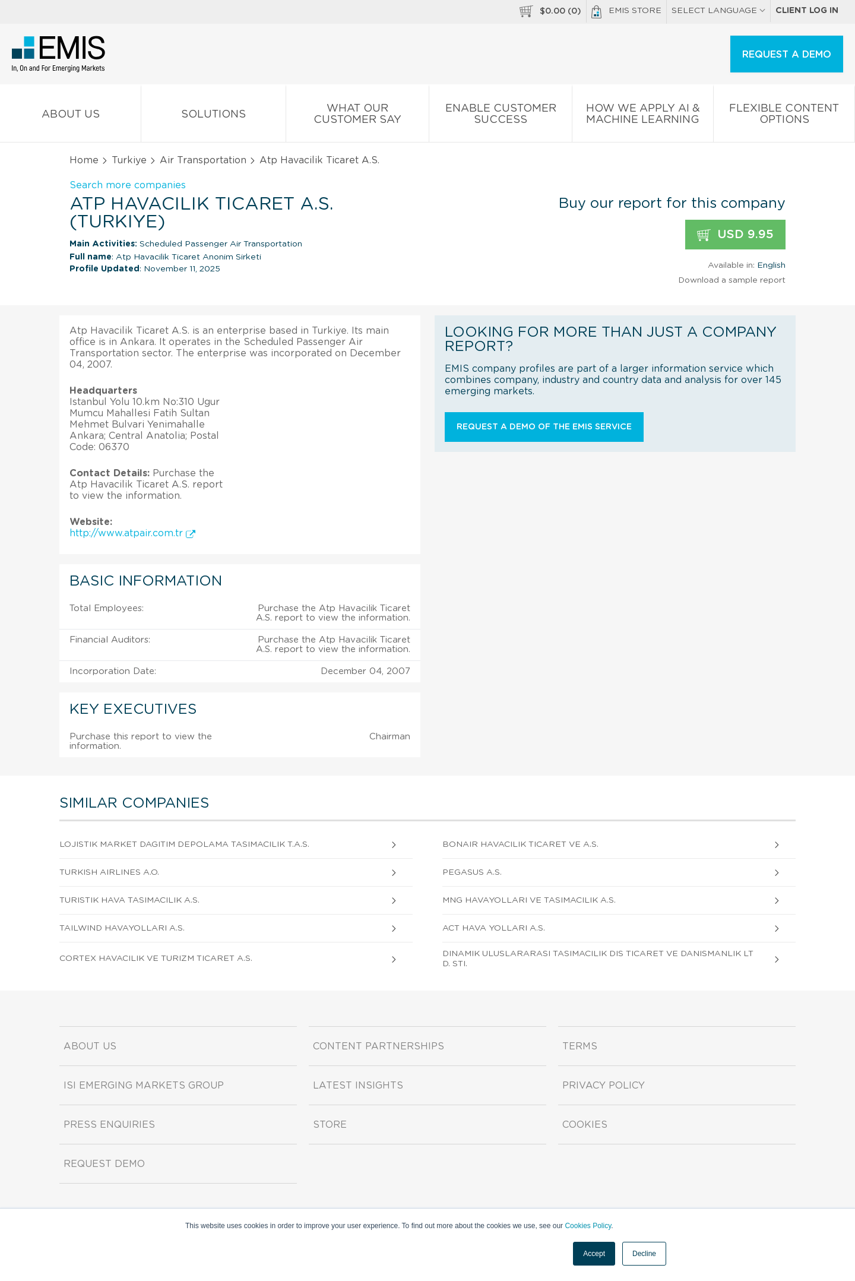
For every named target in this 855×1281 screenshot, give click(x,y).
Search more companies (127, 185)
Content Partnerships (378, 1046)
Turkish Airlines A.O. (109, 872)
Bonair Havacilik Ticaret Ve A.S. (520, 844)
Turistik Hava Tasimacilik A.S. (129, 900)
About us (70, 116)
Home (84, 160)
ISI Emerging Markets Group (144, 1085)
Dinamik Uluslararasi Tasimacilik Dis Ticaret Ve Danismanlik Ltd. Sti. (597, 959)
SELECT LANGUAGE (718, 11)
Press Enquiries (109, 1125)
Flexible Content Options (784, 116)
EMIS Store (626, 11)
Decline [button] (644, 1254)
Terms (579, 1046)
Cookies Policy (588, 1226)
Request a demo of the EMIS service (544, 427)
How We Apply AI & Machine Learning (642, 116)
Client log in (806, 11)
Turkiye (129, 160)
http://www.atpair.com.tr (132, 533)
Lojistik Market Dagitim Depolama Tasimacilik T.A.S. (184, 844)
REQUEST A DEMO (786, 54)
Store (330, 1125)
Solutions (213, 116)
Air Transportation (203, 160)
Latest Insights (358, 1085)
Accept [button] (594, 1254)
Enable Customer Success (500, 116)
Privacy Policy (603, 1085)
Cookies (584, 1125)
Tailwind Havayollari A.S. (122, 928)
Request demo (104, 1164)
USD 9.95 (735, 235)
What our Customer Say (357, 116)
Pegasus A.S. (472, 872)
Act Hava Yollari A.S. (493, 928)
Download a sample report (732, 280)
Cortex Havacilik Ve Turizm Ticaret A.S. (155, 958)
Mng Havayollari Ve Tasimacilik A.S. (529, 900)
